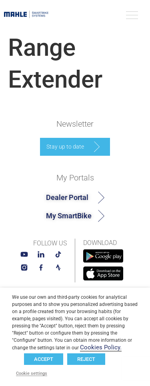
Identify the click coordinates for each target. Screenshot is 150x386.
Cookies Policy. (101, 347)
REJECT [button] (86, 359)
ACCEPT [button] (43, 359)
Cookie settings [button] (31, 373)
